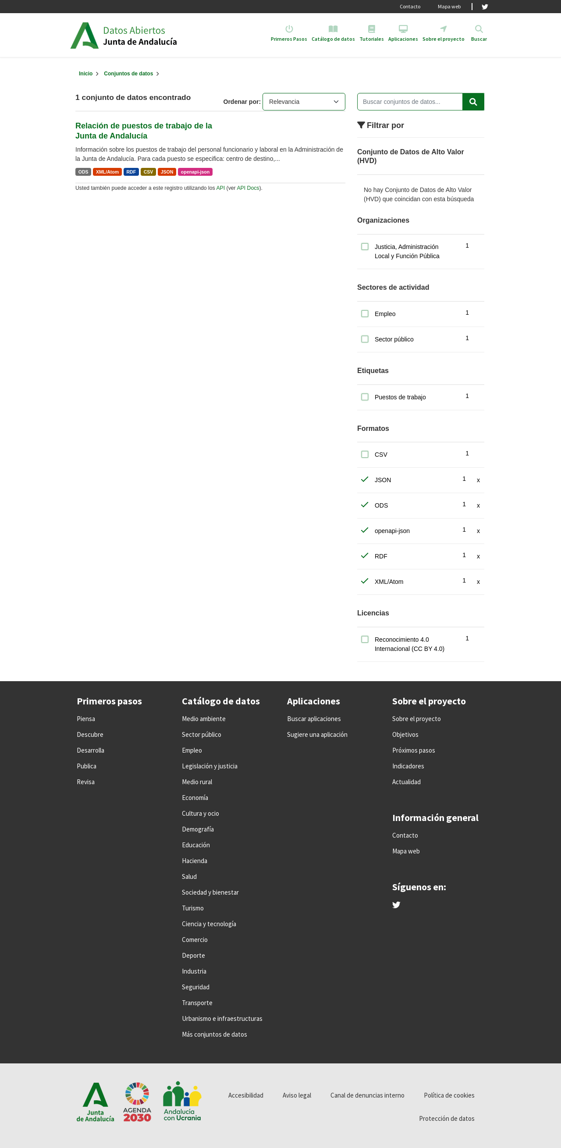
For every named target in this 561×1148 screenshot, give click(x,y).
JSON (167, 171)
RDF (131, 171)
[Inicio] (85, 74)
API (220, 188)
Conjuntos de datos (128, 74)
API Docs (248, 188)
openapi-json (195, 171)
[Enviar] (473, 101)
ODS (83, 171)
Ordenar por (241, 101)
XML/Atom (107, 171)
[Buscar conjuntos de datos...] (420, 101)
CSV (148, 171)
